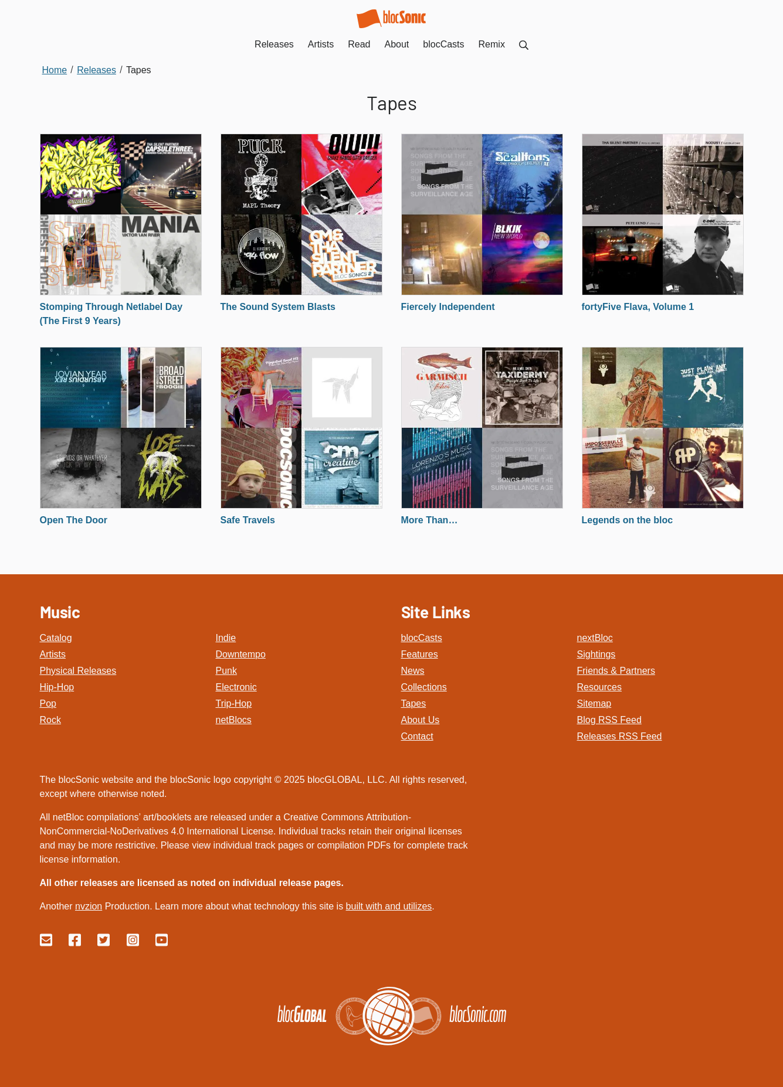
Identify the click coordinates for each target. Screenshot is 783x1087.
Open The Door (74, 520)
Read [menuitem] (359, 44)
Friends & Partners (616, 671)
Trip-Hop (234, 703)
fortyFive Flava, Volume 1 (638, 307)
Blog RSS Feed (609, 720)
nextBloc (595, 638)
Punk (226, 671)
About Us (420, 720)
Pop (48, 703)
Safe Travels (248, 520)
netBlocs (234, 720)
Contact (417, 736)
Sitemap (594, 703)
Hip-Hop (57, 687)
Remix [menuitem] (492, 44)
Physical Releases (78, 671)
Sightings (596, 654)
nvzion (88, 906)
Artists (53, 654)
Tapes (413, 703)
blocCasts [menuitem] (443, 44)
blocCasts (421, 638)
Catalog (56, 638)
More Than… (429, 520)
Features (419, 654)
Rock (50, 720)
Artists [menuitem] (321, 44)
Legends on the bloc (627, 520)
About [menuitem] (397, 44)
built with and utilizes (389, 906)
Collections (424, 687)
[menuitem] (523, 44)
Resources (599, 687)
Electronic (236, 687)
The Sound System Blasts (278, 307)
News (413, 671)
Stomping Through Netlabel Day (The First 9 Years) (111, 314)
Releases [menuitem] (274, 44)
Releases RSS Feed (619, 736)
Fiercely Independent (448, 307)
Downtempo (241, 654)
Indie (226, 638)
